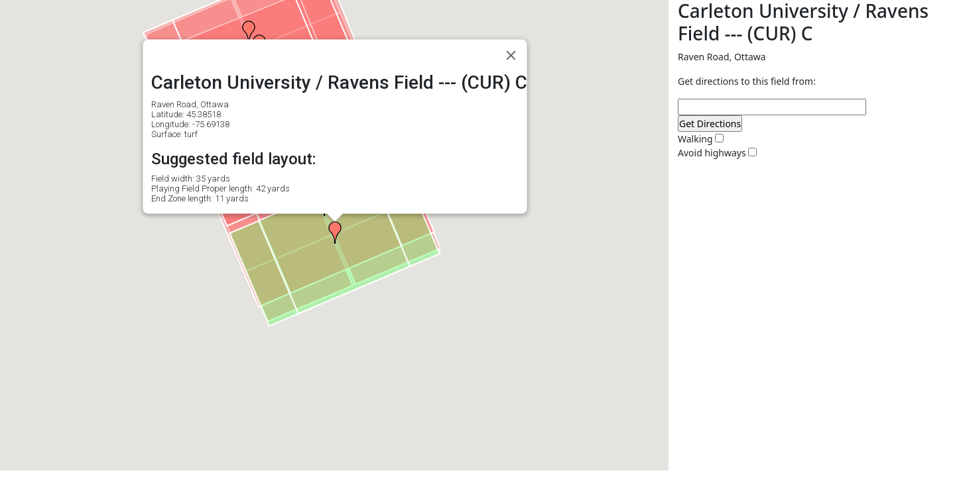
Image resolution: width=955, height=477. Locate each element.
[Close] (511, 56)
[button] (248, 32)
